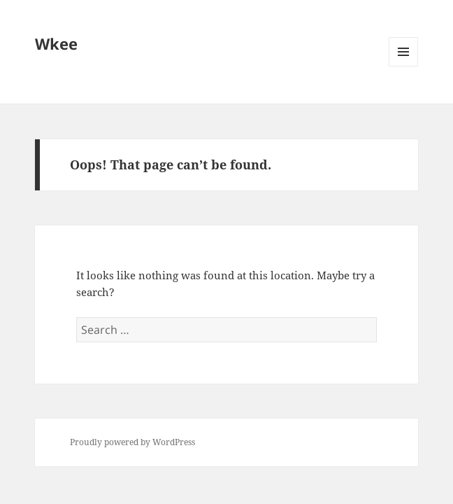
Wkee (56, 43)
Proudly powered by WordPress (132, 442)
